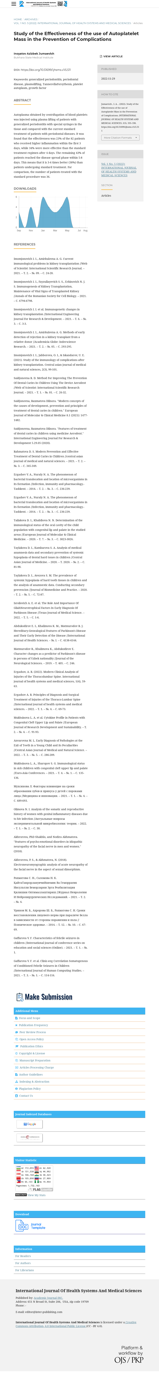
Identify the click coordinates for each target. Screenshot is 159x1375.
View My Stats (36, 1195)
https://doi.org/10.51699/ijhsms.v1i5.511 (46, 70)
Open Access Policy (31, 1039)
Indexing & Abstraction (34, 1081)
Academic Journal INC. (48, 1298)
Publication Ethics (31, 1046)
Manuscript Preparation (34, 1060)
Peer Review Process (32, 1032)
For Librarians (24, 1270)
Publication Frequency (33, 1025)
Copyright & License (32, 1053)
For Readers (23, 1256)
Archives (30, 19)
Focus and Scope (29, 1018)
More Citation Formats (118, 137)
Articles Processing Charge (36, 1067)
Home (18, 19)
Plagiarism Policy (30, 1088)
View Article (113, 56)
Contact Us (26, 1095)
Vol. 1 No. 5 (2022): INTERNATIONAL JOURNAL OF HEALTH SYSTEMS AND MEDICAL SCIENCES (72, 23)
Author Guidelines (31, 1074)
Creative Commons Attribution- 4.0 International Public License (76, 1324)
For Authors (23, 1263)
